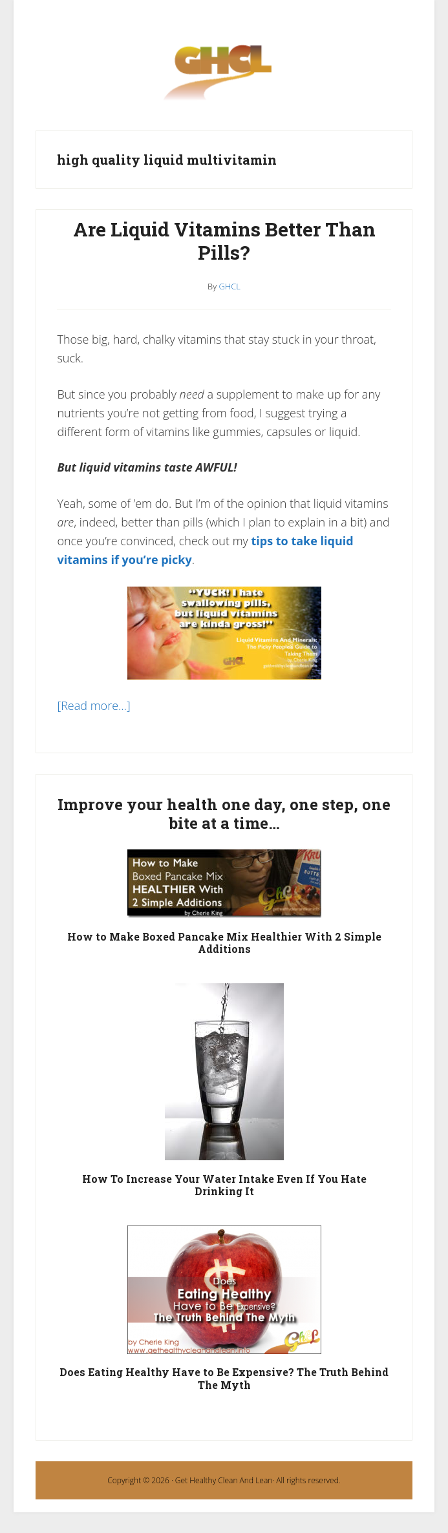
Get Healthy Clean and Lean (224, 79)
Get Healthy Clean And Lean (223, 1480)
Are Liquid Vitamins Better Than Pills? (224, 240)
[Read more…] (93, 705)
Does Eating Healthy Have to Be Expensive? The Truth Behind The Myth (224, 1378)
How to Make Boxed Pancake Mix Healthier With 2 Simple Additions (224, 942)
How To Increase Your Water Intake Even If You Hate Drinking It (224, 1185)
